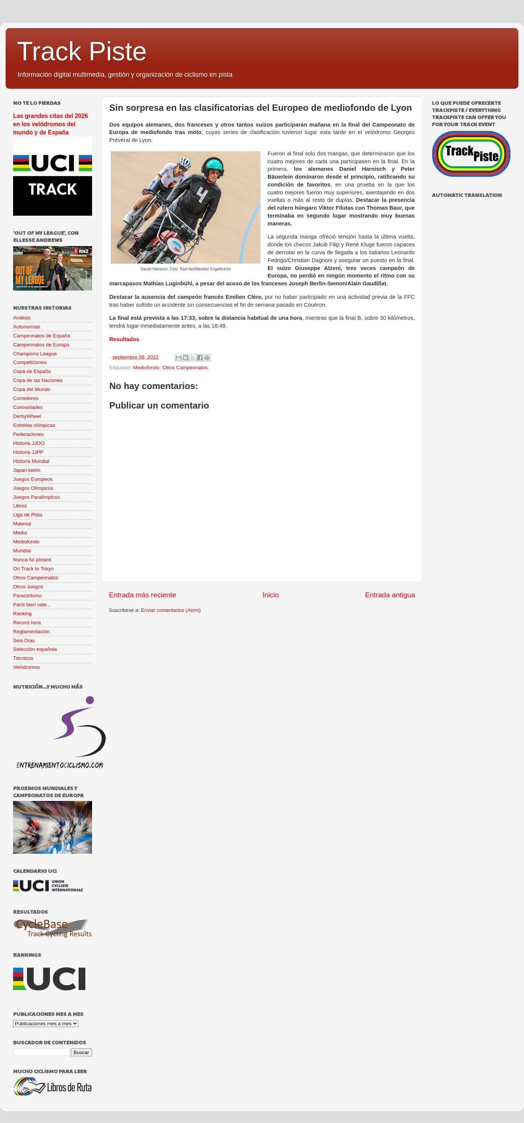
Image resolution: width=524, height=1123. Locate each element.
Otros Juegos (28, 586)
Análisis (22, 318)
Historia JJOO (29, 443)
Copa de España (32, 371)
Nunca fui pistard (32, 559)
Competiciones (29, 362)
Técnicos (23, 658)
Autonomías (26, 327)
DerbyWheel (27, 416)
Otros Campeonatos (185, 367)
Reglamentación (31, 631)
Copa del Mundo (31, 389)
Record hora (27, 622)
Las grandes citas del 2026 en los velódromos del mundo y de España (50, 124)
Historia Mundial (31, 461)
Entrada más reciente (142, 595)
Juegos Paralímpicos (36, 497)
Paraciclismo (27, 595)
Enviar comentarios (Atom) (171, 610)
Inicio (270, 595)
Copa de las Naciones (38, 380)
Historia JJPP (28, 452)
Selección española (35, 649)
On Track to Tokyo (33, 568)
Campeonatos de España (41, 336)
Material (22, 523)
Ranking (22, 613)
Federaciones (28, 434)
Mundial (22, 550)
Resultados (124, 339)
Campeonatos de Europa (41, 344)
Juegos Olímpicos (33, 488)
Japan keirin (26, 470)
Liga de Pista (27, 515)
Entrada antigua (390, 595)
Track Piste (82, 51)
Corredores (26, 398)
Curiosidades (28, 407)
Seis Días (24, 640)
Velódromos (26, 667)
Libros (20, 506)
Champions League (35, 353)
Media (20, 532)
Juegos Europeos (32, 479)
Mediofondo (146, 367)
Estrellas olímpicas (34, 425)
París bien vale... (32, 604)
